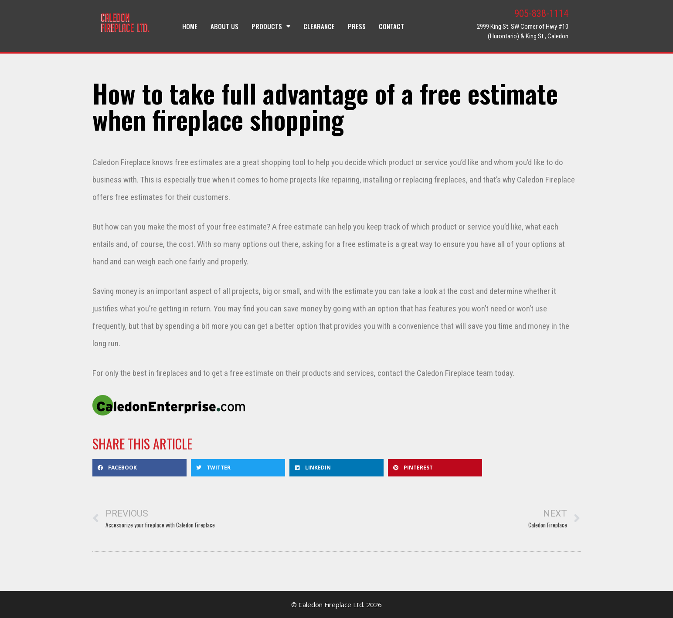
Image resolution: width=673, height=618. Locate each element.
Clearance (319, 26)
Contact (391, 26)
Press (357, 26)
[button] (139, 467)
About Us (224, 26)
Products (271, 26)
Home (189, 26)
